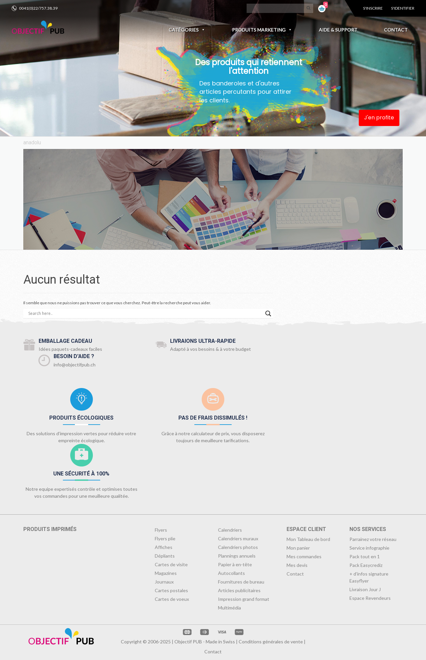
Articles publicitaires (239, 590)
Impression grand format (243, 599)
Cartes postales (171, 590)
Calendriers (230, 530)
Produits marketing (262, 30)
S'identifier (402, 8)
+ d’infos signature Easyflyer (368, 577)
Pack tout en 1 (364, 556)
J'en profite (379, 117)
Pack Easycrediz (365, 565)
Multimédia (229, 607)
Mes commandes (304, 556)
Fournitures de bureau (241, 582)
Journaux (164, 582)
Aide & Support (338, 30)
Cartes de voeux (172, 599)
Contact (396, 30)
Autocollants (231, 573)
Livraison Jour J (365, 589)
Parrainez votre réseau (372, 539)
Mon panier (298, 548)
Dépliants (165, 556)
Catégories (187, 30)
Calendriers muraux (238, 538)
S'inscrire (373, 8)
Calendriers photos (238, 547)
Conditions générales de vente (271, 641)
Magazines (166, 573)
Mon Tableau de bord (308, 539)
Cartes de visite (171, 564)
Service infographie (369, 548)
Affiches (163, 547)
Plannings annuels (237, 556)
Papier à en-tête (235, 564)
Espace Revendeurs (370, 598)
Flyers (161, 530)
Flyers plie (165, 538)
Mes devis (297, 565)
